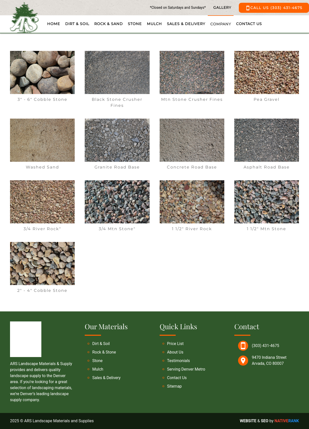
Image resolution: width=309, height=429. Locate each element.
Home (53, 24)
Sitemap (174, 386)
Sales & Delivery (186, 24)
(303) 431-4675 (265, 345)
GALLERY (222, 7)
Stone (135, 24)
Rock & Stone (104, 352)
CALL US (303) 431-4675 (273, 8)
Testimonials (178, 360)
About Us (175, 352)
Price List (175, 343)
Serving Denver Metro (186, 369)
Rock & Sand (108, 24)
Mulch (154, 24)
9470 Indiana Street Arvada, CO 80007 (269, 360)
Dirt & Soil (77, 24)
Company (220, 24)
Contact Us (249, 24)
